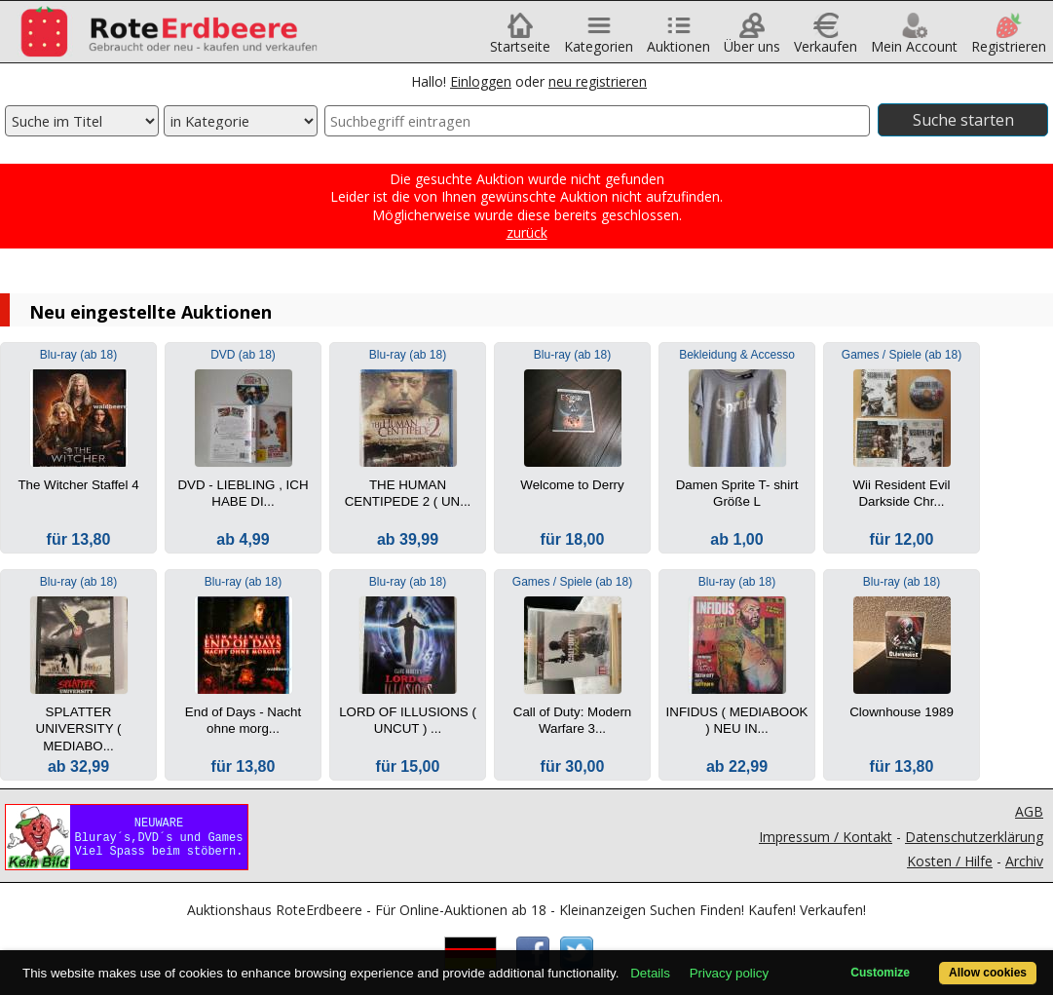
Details (650, 973)
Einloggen (480, 81)
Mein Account (914, 39)
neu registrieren (597, 81)
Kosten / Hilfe (950, 861)
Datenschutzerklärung (974, 836)
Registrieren (1008, 39)
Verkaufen (825, 39)
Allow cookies (988, 972)
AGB (1029, 811)
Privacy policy (729, 973)
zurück (527, 232)
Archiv (1024, 861)
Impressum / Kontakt (825, 836)
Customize (880, 972)
